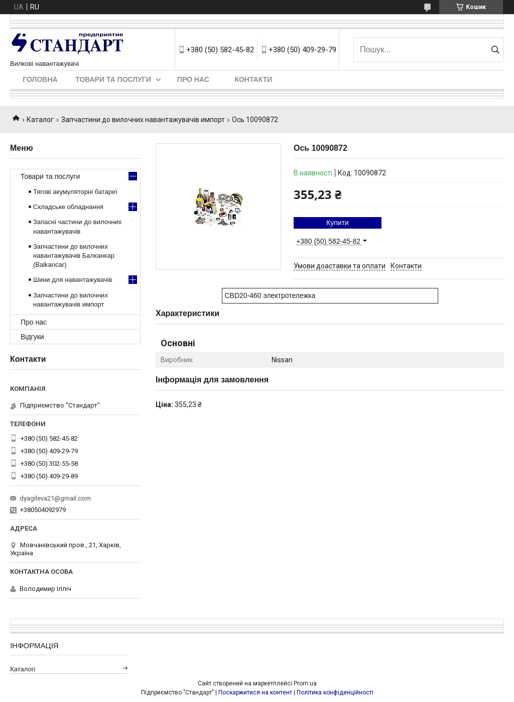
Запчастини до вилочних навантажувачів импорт (143, 120)
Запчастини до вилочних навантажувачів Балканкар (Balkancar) (73, 255)
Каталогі (22, 669)
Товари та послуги (113, 79)
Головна (40, 79)
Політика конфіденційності (335, 692)
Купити (337, 223)
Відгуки (32, 337)
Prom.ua (305, 683)
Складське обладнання (68, 207)
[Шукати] (495, 49)
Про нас (193, 79)
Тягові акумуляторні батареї (75, 191)
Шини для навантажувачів (72, 279)
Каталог (40, 120)
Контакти (253, 79)
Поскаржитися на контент (255, 692)
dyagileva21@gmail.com (55, 498)
